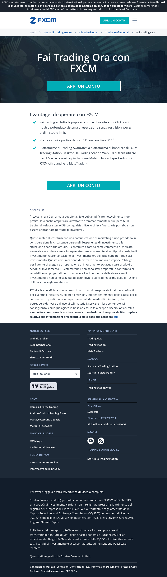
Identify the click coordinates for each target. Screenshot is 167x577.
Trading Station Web (99, 387)
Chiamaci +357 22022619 (101, 418)
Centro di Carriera (41, 351)
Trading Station (96, 345)
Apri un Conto (114, 20)
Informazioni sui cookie (44, 462)
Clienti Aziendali (88, 32)
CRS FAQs (71, 571)
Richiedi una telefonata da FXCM (106, 424)
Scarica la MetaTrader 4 (101, 372)
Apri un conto (83, 86)
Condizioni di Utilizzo (42, 566)
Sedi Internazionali (41, 345)
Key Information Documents (102, 566)
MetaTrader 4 (95, 351)
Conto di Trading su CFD (58, 32)
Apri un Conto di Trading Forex (48, 413)
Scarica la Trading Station (102, 366)
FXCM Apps (36, 441)
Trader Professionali (117, 32)
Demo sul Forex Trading (44, 407)
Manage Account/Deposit (45, 419)
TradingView (94, 338)
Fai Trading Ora (145, 32)
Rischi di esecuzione (52, 571)
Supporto (93, 411)
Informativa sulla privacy (45, 468)
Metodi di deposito (41, 426)
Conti (33, 32)
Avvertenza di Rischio (77, 492)
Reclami (34, 571)
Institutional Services (42, 447)
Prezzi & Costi (129, 566)
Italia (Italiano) (41, 373)
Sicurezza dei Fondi (41, 357)
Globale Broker (39, 338)
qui (116, 317)
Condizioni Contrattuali (71, 566)
